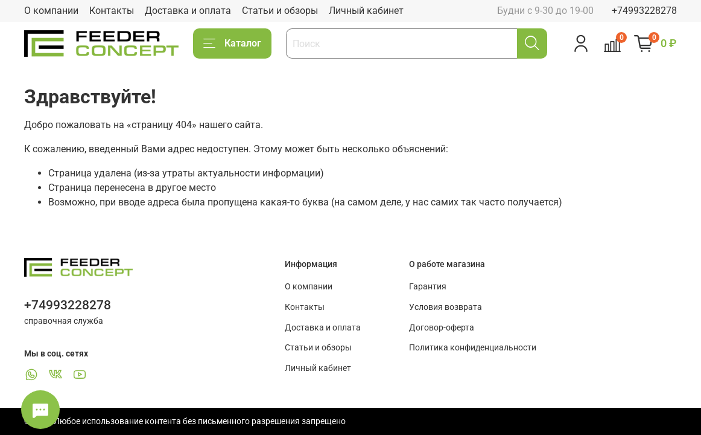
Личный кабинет (366, 10)
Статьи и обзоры (280, 10)
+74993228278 (644, 10)
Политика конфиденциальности (472, 348)
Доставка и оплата (188, 10)
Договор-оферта (441, 328)
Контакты (111, 10)
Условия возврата (445, 307)
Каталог (232, 43)
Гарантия (427, 287)
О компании (51, 10)
